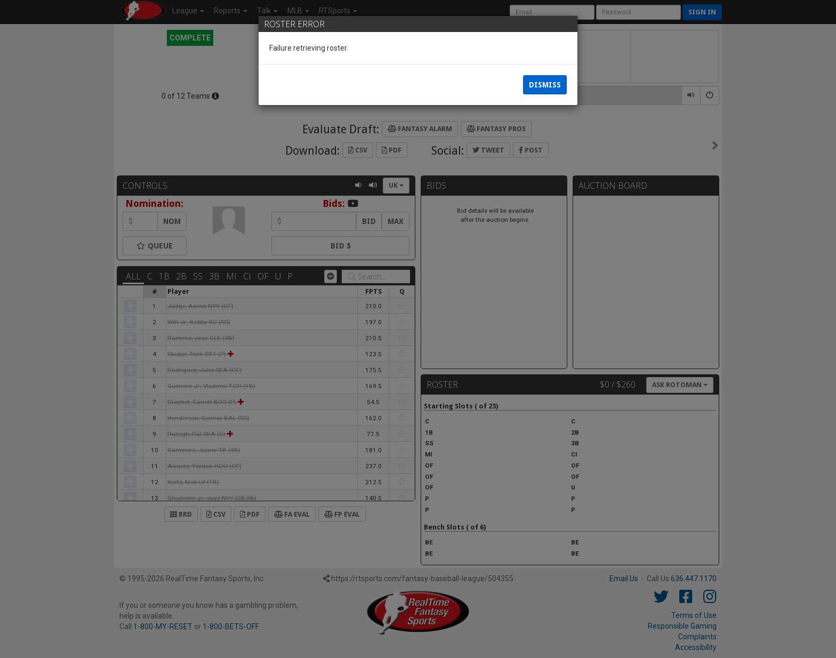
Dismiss (545, 85)
